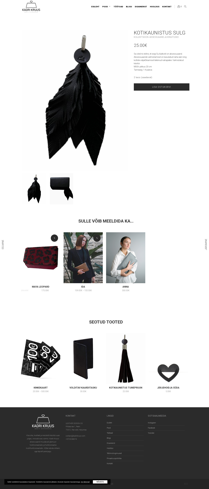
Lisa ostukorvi (161, 87)
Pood (109, 428)
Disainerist (111, 443)
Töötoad (110, 433)
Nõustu (100, 482)
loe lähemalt (85, 482)
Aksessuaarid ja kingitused (164, 37)
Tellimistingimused (114, 453)
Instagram (152, 423)
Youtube (151, 433)
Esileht (109, 423)
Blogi (109, 438)
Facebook (151, 428)
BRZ (186, 484)
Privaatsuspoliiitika (114, 458)
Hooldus (110, 448)
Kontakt (110, 464)
